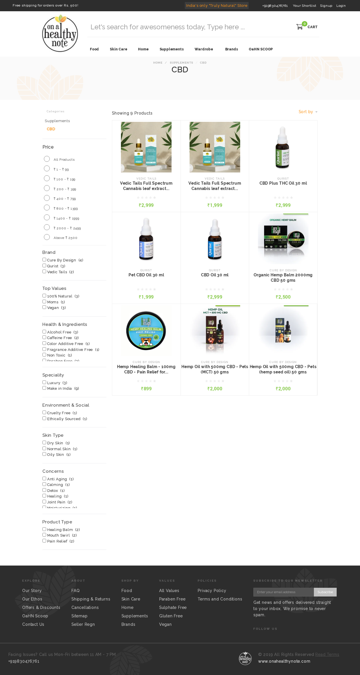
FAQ (75, 590)
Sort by (308, 111)
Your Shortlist (304, 6)
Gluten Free (171, 616)
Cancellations (85, 607)
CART (313, 27)
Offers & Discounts (41, 607)
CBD (51, 129)
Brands (231, 49)
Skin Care (131, 599)
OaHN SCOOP (261, 49)
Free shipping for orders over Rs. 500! (45, 5)
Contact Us (33, 624)
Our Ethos (32, 599)
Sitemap (79, 616)
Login (341, 6)
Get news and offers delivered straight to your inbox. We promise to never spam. (292, 608)
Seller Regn (83, 624)
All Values (169, 590)
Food (127, 590)
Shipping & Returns (90, 599)
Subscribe (325, 592)
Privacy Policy (212, 590)
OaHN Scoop (35, 616)
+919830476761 (275, 6)
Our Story (32, 590)
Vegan (165, 624)
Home (158, 62)
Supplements (181, 62)
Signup (326, 6)
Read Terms (327, 654)
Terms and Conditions (220, 599)
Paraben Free (172, 599)
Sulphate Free (173, 607)
